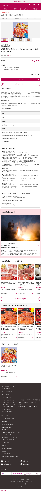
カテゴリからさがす (6, 397)
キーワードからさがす (7, 391)
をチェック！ (20, 1)
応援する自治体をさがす (5, 9)
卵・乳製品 (35, 400)
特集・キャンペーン (25, 9)
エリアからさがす (6, 388)
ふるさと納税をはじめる (35, 9)
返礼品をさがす (15, 9)
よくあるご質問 (5, 442)
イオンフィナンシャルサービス (20, 486)
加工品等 (26, 402)
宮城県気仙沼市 (4, 337)
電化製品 (14, 404)
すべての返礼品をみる (20, 299)
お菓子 (14, 402)
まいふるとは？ (5, 429)
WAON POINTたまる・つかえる (9, 437)
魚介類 (9, 400)
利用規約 (28, 479)
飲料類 (9, 402)
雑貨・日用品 (6, 404)
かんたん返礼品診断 (6, 434)
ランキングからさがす (7, 409)
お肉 (4, 400)
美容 (20, 404)
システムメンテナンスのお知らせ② (16, 14)
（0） (10, 55)
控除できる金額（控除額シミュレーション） (12, 456)
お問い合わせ (6, 464)
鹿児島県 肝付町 (5, 46)
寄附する (20, 79)
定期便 (29, 406)
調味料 (32, 402)
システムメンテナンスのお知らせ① (16, 15)
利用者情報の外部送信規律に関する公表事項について (21, 481)
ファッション (26, 404)
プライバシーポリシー (20, 484)
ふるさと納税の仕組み (7, 427)
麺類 (20, 402)
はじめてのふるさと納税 (7, 424)
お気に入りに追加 (39, 245)
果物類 (22, 400)
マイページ (5, 461)
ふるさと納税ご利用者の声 (8, 439)
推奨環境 (22, 479)
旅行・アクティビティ (8, 406)
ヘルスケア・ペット (20, 406)
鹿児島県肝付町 (4, 293)
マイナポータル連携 (6, 453)
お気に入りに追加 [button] (16, 293)
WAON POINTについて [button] (17, 69)
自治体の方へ (25, 464)
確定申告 (4, 451)
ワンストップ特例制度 (7, 448)
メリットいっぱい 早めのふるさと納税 (11, 432)
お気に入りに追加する (14, 84)
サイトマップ (14, 479)
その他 (35, 406)
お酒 (4, 402)
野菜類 (28, 400)
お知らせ (24, 461)
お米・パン (16, 400)
